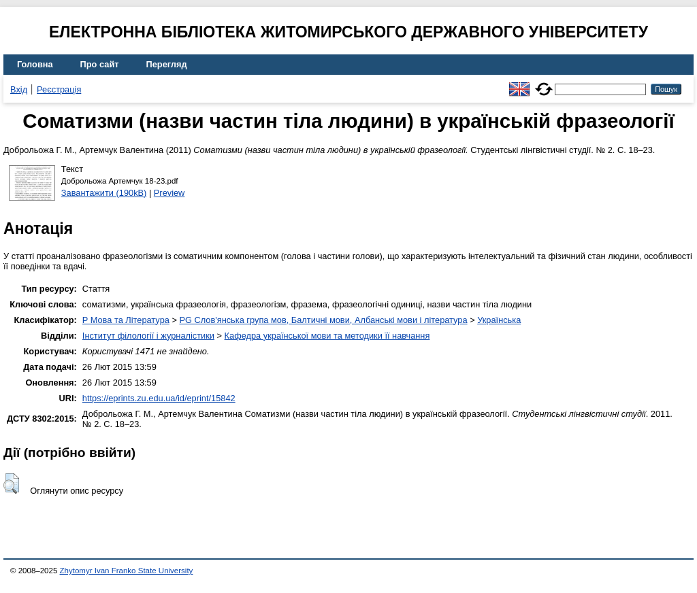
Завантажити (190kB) (104, 193)
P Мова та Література (125, 320)
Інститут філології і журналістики (148, 336)
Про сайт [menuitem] (99, 64)
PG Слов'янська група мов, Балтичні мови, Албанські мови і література (323, 320)
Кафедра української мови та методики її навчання (327, 336)
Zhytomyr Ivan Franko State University (126, 570)
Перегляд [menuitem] (166, 64)
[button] (11, 483)
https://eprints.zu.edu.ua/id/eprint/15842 (159, 398)
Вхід (18, 89)
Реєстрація (59, 89)
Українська (499, 320)
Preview (169, 193)
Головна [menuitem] (35, 64)
